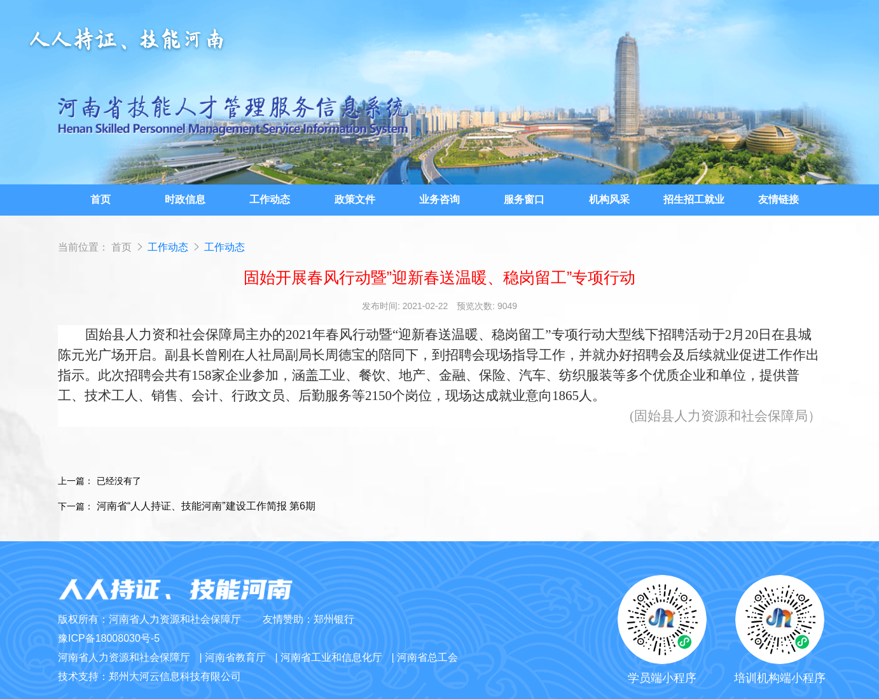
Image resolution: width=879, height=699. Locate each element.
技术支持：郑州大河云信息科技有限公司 (149, 676)
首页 (121, 247)
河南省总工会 (427, 657)
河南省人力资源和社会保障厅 (124, 657)
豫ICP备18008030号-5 (109, 638)
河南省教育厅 (235, 657)
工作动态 (169, 247)
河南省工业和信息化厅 (331, 657)
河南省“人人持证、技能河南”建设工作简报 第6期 (206, 506)
